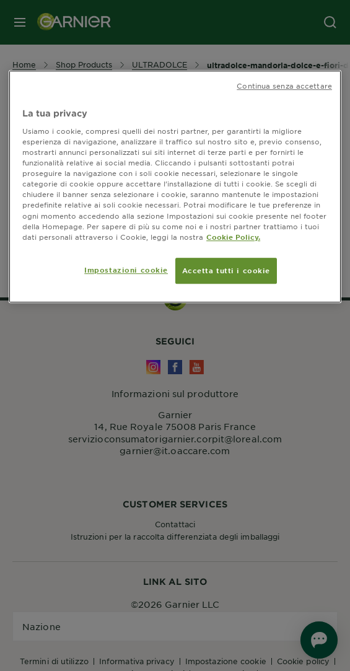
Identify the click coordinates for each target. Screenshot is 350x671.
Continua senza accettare (284, 86)
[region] (175, 187)
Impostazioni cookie (126, 269)
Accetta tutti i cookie (226, 270)
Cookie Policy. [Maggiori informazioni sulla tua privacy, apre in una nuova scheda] (233, 236)
